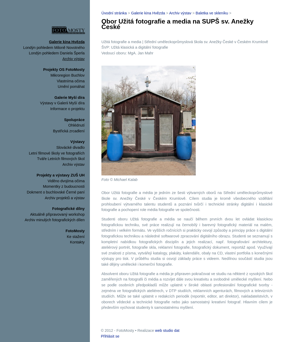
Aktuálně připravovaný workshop (57, 214)
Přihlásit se (110, 336)
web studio (164, 330)
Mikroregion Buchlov (68, 75)
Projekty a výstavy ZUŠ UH (61, 175)
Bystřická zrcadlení (69, 131)
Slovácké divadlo (70, 147)
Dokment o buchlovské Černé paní (56, 192)
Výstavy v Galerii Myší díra (62, 103)
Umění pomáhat (71, 86)
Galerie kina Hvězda (67, 42)
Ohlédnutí (76, 125)
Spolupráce (74, 120)
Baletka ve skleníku (212, 13)
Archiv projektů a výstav (65, 198)
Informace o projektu (67, 109)
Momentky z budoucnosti (64, 186)
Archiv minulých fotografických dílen (55, 220)
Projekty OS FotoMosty (64, 69)
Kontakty (77, 242)
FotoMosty (75, 231)
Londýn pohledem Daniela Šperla (57, 53)
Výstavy (77, 142)
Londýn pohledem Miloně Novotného (54, 47)
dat (176, 330)
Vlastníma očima (71, 81)
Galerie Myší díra (70, 97)
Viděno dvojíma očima (66, 181)
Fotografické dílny (68, 209)
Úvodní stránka (114, 13)
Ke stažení (76, 237)
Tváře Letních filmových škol (61, 159)
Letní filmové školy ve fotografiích (57, 153)
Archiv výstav (73, 59)
